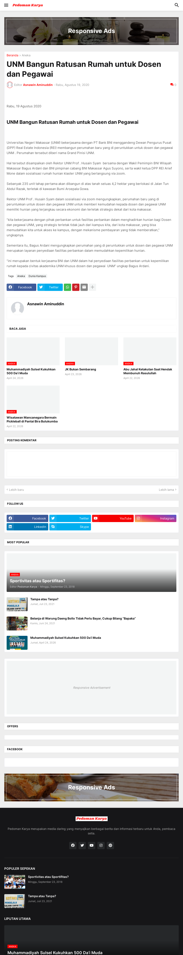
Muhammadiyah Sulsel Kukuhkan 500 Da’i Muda (31, 371)
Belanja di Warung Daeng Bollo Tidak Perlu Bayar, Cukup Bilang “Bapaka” (83, 618)
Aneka (26, 55)
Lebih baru (16, 489)
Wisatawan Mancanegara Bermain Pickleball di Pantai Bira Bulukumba (32, 419)
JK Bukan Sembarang (80, 369)
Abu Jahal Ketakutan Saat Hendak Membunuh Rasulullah (147, 371)
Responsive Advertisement (91, 687)
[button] (6, 5)
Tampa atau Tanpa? (44, 599)
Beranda (12, 55)
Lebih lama (166, 489)
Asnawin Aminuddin (45, 304)
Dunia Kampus (37, 276)
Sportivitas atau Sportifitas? (48, 877)
